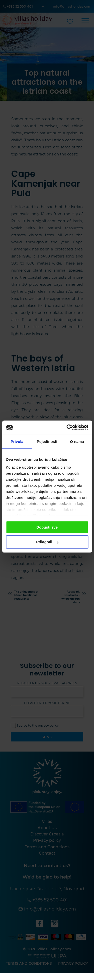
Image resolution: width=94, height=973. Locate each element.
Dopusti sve (47, 527)
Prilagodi (47, 542)
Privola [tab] (17, 441)
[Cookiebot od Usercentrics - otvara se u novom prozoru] (67, 427)
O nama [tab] (77, 441)
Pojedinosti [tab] (47, 441)
